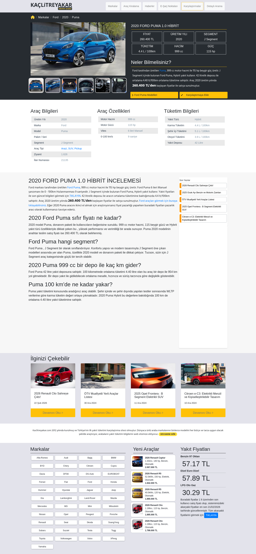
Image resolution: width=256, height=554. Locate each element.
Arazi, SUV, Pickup (71, 148)
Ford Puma (73, 187)
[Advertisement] (203, 287)
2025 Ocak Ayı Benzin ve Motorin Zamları (201, 192)
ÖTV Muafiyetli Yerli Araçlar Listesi (198, 199)
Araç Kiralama (131, 6)
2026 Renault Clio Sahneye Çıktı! (197, 185)
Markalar (113, 6)
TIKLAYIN (75, 196)
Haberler (149, 6)
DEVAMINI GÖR (167, 434)
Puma (163, 70)
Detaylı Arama (214, 6)
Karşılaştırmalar (192, 6)
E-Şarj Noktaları (169, 6)
